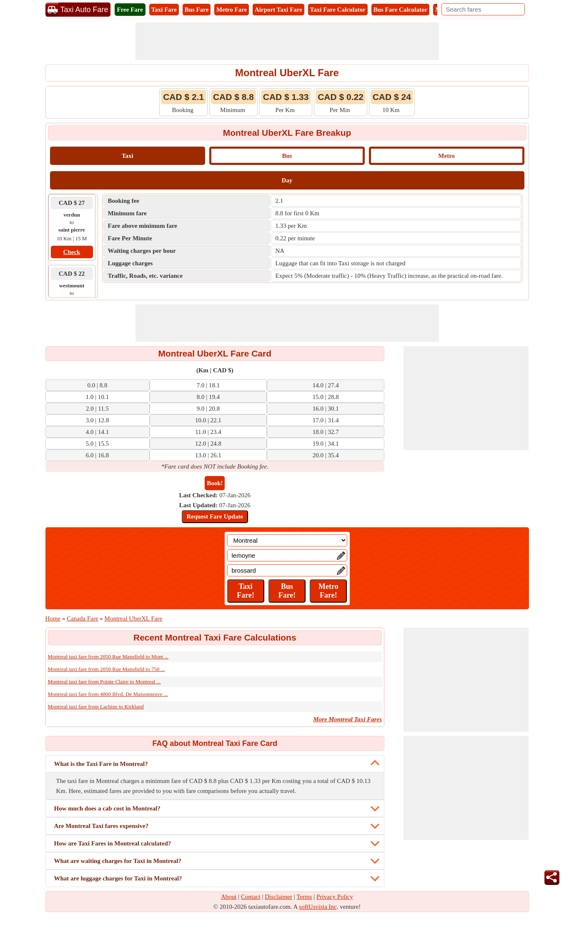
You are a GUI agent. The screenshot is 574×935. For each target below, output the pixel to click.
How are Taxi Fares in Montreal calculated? (112, 843)
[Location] (287, 540)
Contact (251, 896)
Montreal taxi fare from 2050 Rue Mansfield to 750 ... (106, 669)
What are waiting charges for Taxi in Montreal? (117, 861)
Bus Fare (197, 9)
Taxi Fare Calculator (338, 9)
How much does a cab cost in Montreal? (107, 808)
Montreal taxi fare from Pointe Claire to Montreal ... (104, 681)
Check (71, 252)
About (229, 896)
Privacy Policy (334, 896)
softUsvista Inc (317, 906)
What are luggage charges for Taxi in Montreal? (118, 878)
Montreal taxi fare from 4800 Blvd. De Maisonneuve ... (108, 694)
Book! (215, 483)
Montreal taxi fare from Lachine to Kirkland (96, 706)
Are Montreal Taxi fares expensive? (101, 826)
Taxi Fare (164, 9)
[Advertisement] (287, 41)
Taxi (127, 155)
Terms (304, 896)
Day (287, 180)
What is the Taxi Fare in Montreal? (101, 763)
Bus (287, 155)
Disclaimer (278, 896)
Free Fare (130, 9)
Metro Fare (231, 9)
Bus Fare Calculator (400, 9)
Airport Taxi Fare (278, 9)
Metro (446, 155)
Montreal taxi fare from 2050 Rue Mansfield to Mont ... (108, 656)
